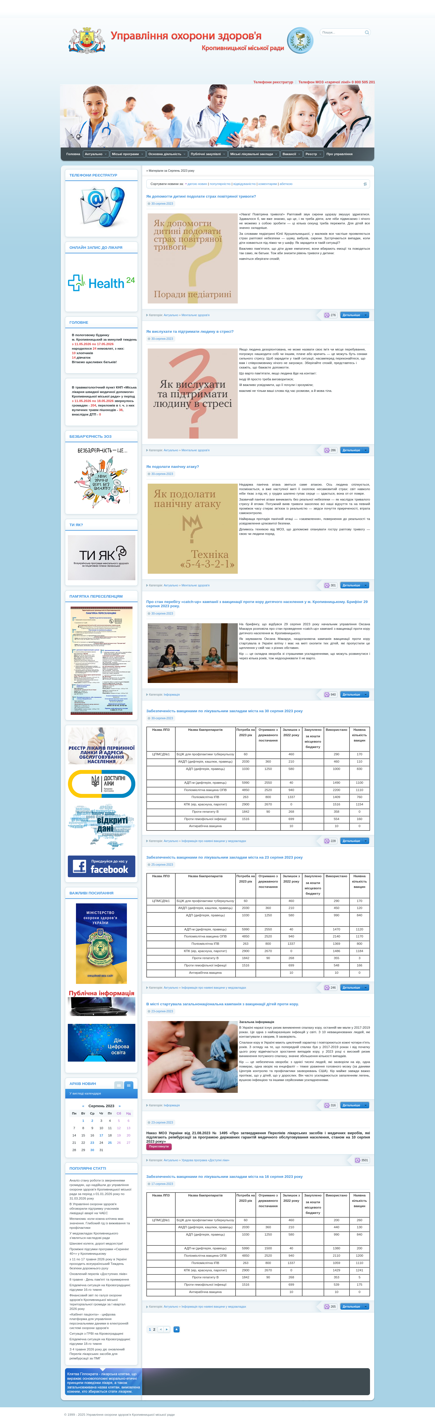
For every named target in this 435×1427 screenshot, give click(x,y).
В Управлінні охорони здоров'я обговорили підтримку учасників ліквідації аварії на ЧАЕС (94, 1208)
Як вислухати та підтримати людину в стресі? (190, 331)
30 (92, 1150)
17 (101, 1135)
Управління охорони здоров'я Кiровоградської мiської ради (190, 40)
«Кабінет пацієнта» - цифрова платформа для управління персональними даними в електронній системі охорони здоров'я (98, 1321)
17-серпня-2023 (162, 1183)
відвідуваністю (244, 184)
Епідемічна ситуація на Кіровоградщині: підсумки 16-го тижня (100, 1287)
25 (110, 1143)
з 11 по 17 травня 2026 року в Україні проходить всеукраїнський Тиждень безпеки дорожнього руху (98, 1263)
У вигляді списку (119, 1085)
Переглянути (159, 1146)
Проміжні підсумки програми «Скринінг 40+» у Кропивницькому (99, 1251)
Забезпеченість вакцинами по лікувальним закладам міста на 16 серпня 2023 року (224, 1176)
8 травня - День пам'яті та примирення (99, 1279)
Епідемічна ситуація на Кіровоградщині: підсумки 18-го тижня (100, 1341)
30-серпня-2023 (162, 203)
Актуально (171, 315)
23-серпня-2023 (162, 1011)
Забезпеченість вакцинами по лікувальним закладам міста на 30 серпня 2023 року (224, 711)
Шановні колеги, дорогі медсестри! (96, 1243)
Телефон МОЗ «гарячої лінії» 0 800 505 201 (337, 82)
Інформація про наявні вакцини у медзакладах (213, 841)
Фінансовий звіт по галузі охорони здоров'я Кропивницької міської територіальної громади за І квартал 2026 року (97, 1302)
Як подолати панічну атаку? (172, 466)
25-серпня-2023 (162, 864)
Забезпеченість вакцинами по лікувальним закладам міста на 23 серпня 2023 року (224, 857)
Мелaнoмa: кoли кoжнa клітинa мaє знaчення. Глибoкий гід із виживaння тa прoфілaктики (99, 1223)
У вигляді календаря (128, 1085)
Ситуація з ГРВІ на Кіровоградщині (96, 1334)
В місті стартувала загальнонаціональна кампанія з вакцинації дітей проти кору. (222, 1004)
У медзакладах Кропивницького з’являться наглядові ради (93, 1235)
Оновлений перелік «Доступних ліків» (98, 1274)
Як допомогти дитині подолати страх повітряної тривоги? (201, 196)
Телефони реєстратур (273, 82)
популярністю (220, 184)
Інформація (172, 694)
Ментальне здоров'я (195, 315)
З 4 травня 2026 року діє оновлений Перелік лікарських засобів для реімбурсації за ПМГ (97, 1353)
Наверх (176, 1329)
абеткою (286, 184)
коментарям (267, 184)
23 (92, 1143)
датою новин (197, 184)
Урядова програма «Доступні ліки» (205, 1160)
